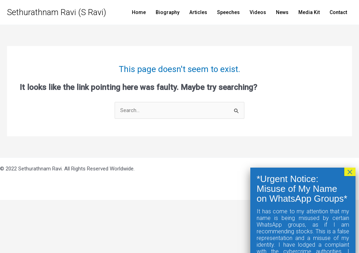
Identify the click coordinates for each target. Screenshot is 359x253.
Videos (258, 12)
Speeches (228, 12)
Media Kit (309, 12)
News (282, 12)
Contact (338, 12)
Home (139, 12)
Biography (168, 12)
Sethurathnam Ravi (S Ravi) (56, 12)
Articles (198, 12)
